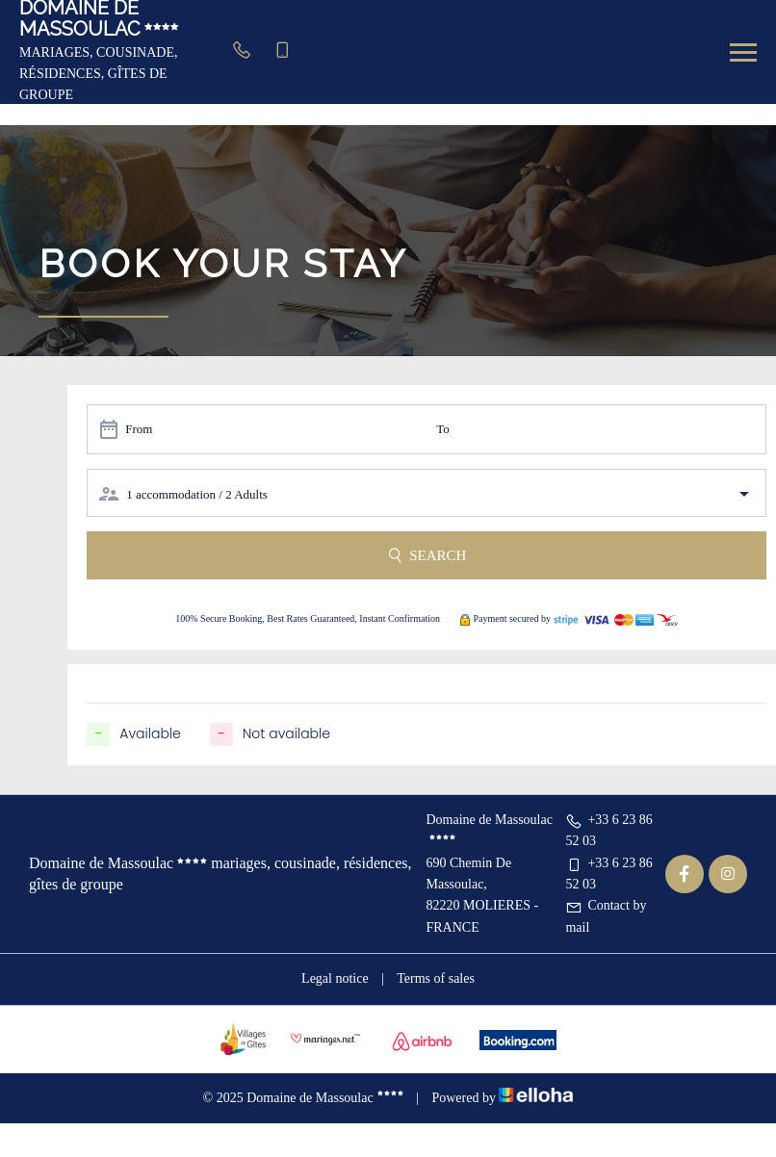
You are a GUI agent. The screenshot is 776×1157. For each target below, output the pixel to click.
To (443, 429)
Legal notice (335, 978)
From (138, 429)
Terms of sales (436, 978)
